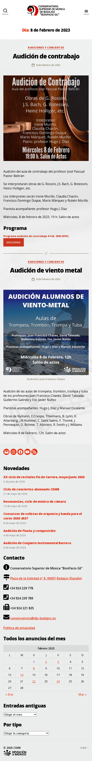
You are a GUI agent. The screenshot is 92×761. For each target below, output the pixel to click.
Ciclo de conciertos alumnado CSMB (31, 489)
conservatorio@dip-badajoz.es (33, 618)
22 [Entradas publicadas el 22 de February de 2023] (33, 681)
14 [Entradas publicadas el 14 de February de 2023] (21, 675)
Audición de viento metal (46, 270)
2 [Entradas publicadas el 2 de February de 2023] (46, 662)
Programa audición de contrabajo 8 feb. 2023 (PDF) (36, 236)
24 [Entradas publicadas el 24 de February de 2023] (58, 681)
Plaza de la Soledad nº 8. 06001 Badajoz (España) (46, 578)
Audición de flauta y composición (29, 531)
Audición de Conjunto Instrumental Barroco (37, 543)
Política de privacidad (19, 628)
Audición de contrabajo (46, 56)
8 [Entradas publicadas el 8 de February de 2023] (34, 668)
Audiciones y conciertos (46, 47)
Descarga (13, 242)
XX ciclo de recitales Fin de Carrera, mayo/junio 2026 (44, 477)
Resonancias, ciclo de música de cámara (34, 501)
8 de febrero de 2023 (48, 65)
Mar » (82, 694)
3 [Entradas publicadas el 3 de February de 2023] (58, 662)
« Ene (9, 694)
